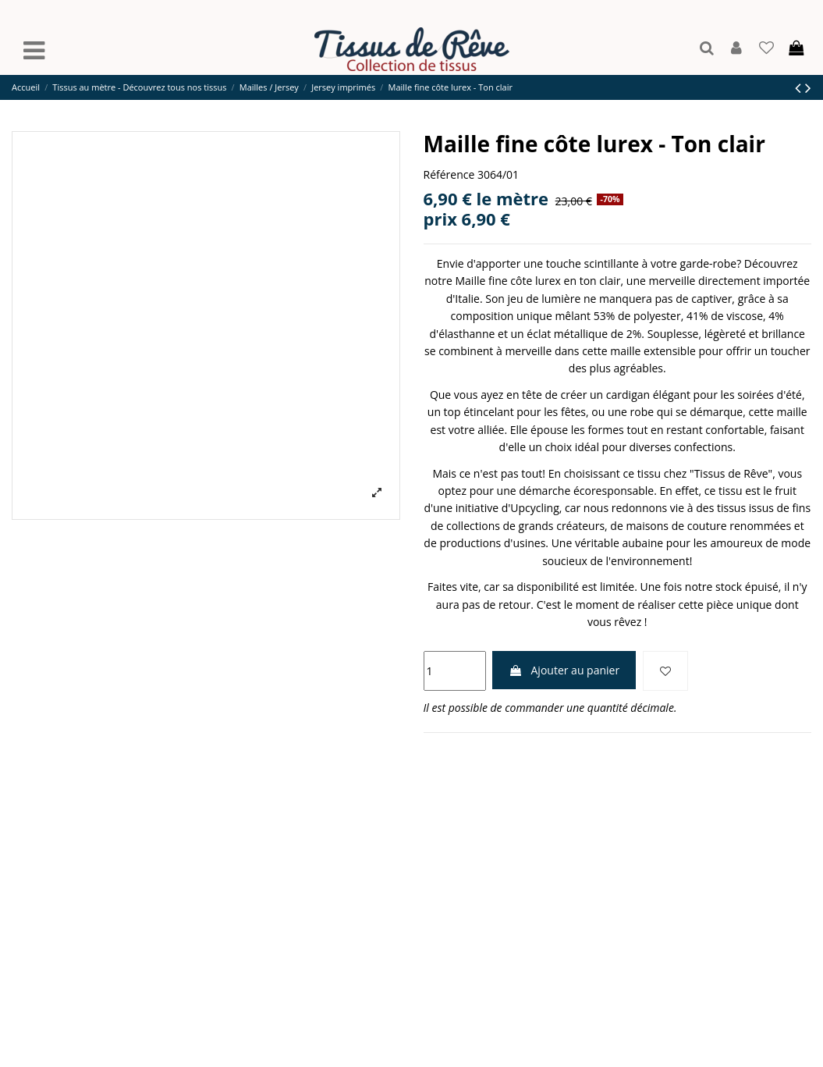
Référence (449, 174)
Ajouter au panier (564, 670)
